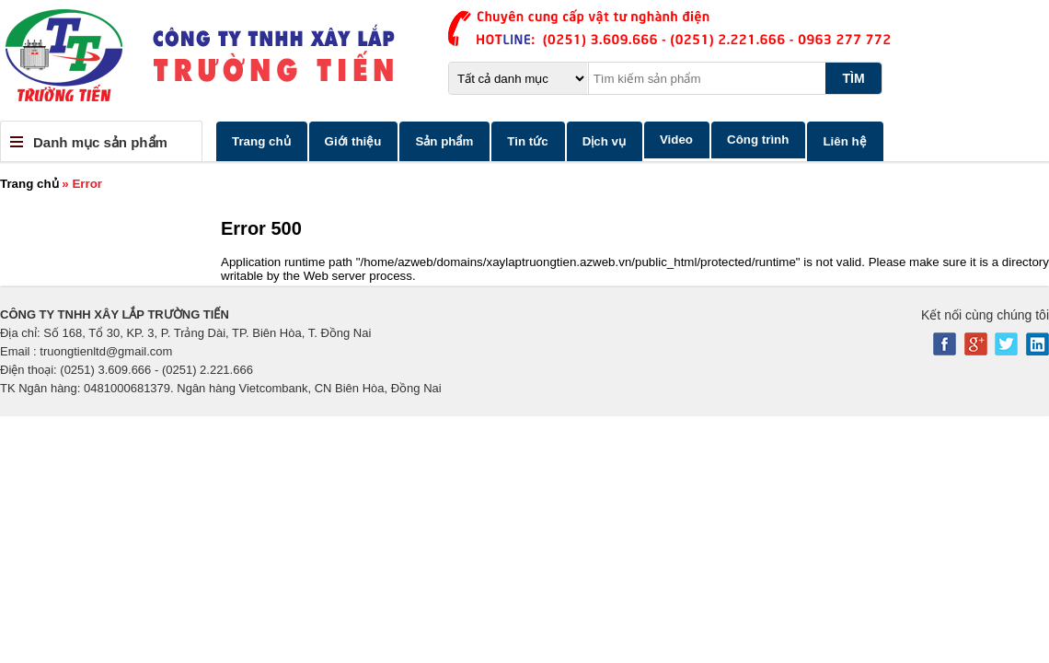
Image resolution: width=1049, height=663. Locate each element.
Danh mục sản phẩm (100, 142)
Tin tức (527, 141)
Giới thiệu (353, 141)
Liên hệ (844, 141)
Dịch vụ (604, 141)
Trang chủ (261, 141)
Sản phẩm (444, 141)
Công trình (758, 139)
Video (676, 139)
